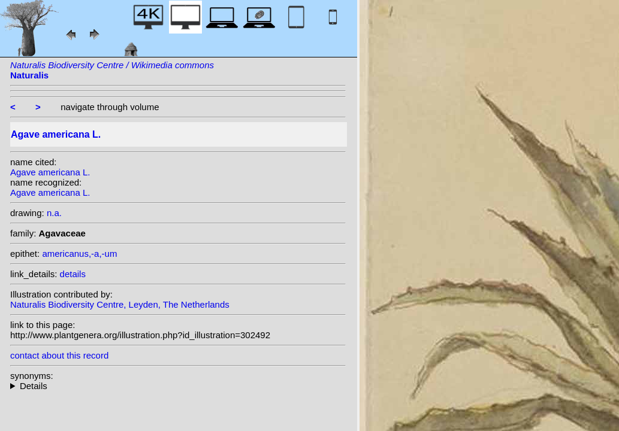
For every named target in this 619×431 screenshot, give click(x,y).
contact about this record (59, 355)
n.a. (54, 213)
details (73, 274)
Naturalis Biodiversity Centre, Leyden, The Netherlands (120, 304)
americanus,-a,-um (79, 253)
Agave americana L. (50, 172)
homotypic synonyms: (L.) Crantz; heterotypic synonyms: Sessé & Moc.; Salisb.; (178, 386)
